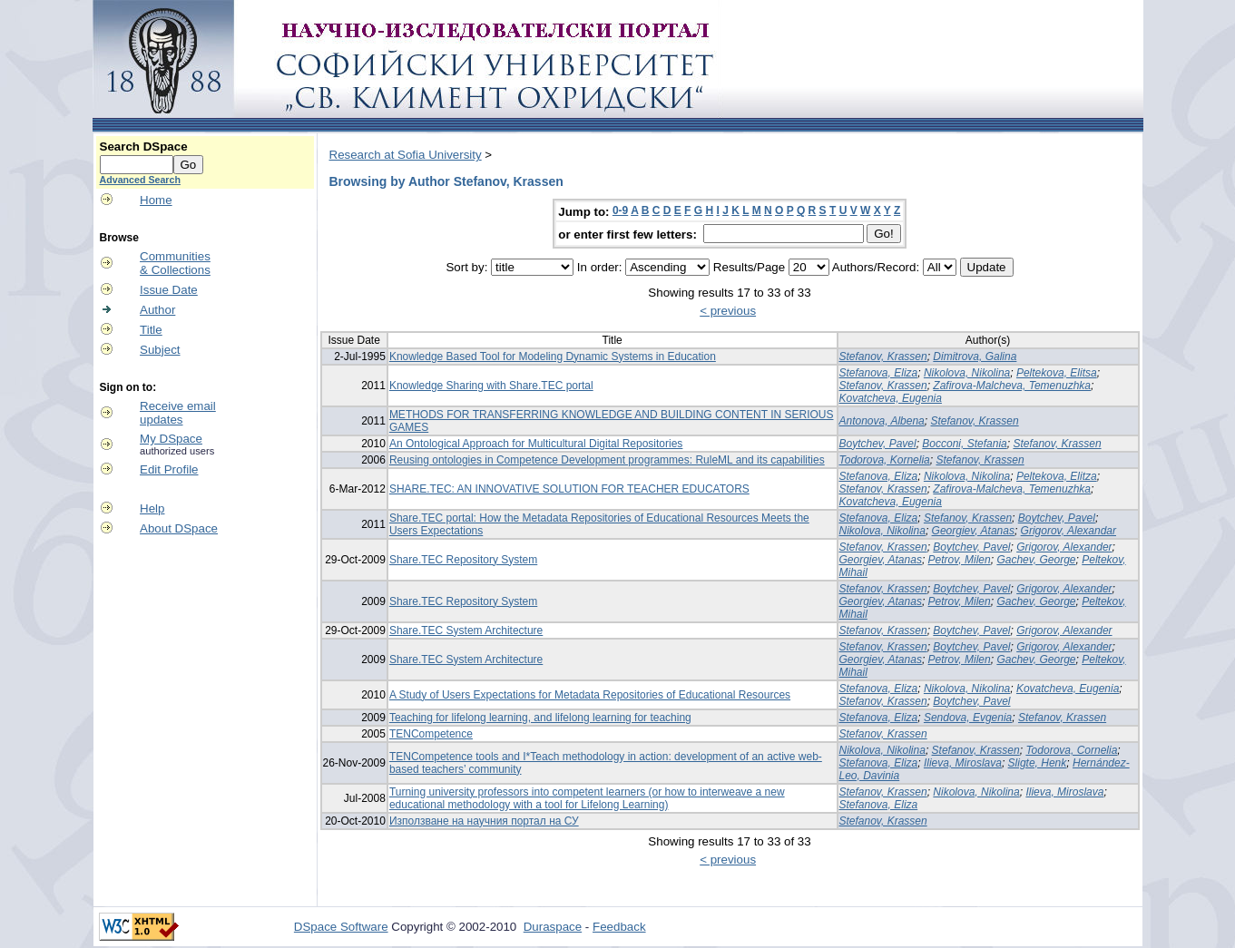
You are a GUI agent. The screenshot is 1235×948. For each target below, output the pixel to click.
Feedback (619, 926)
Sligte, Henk (1037, 763)
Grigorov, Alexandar (1068, 530)
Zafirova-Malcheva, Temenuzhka (1012, 385)
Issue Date (169, 290)
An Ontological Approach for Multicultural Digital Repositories (536, 443)
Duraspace (553, 926)
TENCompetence (431, 734)
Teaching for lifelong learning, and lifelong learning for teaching (540, 717)
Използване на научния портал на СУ (484, 821)
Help (152, 508)
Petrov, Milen (959, 559)
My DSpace (171, 438)
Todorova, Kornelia (884, 460)
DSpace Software (341, 926)
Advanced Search (140, 179)
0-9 (620, 210)
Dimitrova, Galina (974, 356)
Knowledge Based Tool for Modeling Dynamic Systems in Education (552, 356)
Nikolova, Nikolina (967, 372)
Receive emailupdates (178, 412)
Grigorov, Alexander (1064, 547)
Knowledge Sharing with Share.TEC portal (491, 385)
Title (151, 330)
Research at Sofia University (405, 154)
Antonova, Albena (882, 421)
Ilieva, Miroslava (963, 763)
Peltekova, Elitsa (1056, 372)
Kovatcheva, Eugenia (890, 398)
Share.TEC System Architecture (466, 630)
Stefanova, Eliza (878, 372)
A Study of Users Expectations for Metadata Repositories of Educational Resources (589, 695)
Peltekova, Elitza (1056, 476)
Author (157, 310)
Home (156, 200)
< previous (728, 311)
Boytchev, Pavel (877, 443)
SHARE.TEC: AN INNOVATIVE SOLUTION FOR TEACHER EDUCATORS (569, 489)
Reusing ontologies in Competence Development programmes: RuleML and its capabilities (607, 460)
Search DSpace (144, 146)
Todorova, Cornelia (1071, 750)
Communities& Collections (175, 263)
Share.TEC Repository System (463, 559)
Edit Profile (169, 469)
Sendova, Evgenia (968, 717)
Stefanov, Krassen (883, 356)
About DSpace (179, 528)
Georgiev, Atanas (973, 530)
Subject (160, 350)
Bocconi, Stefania (964, 443)
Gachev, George (1035, 559)
